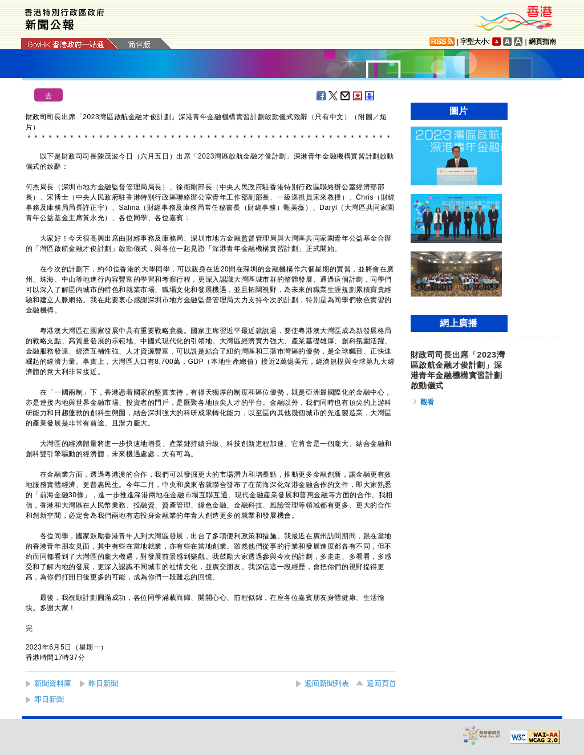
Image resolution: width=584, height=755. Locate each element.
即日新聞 (49, 699)
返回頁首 (381, 683)
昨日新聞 (103, 683)
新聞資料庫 (52, 683)
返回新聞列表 (327, 683)
